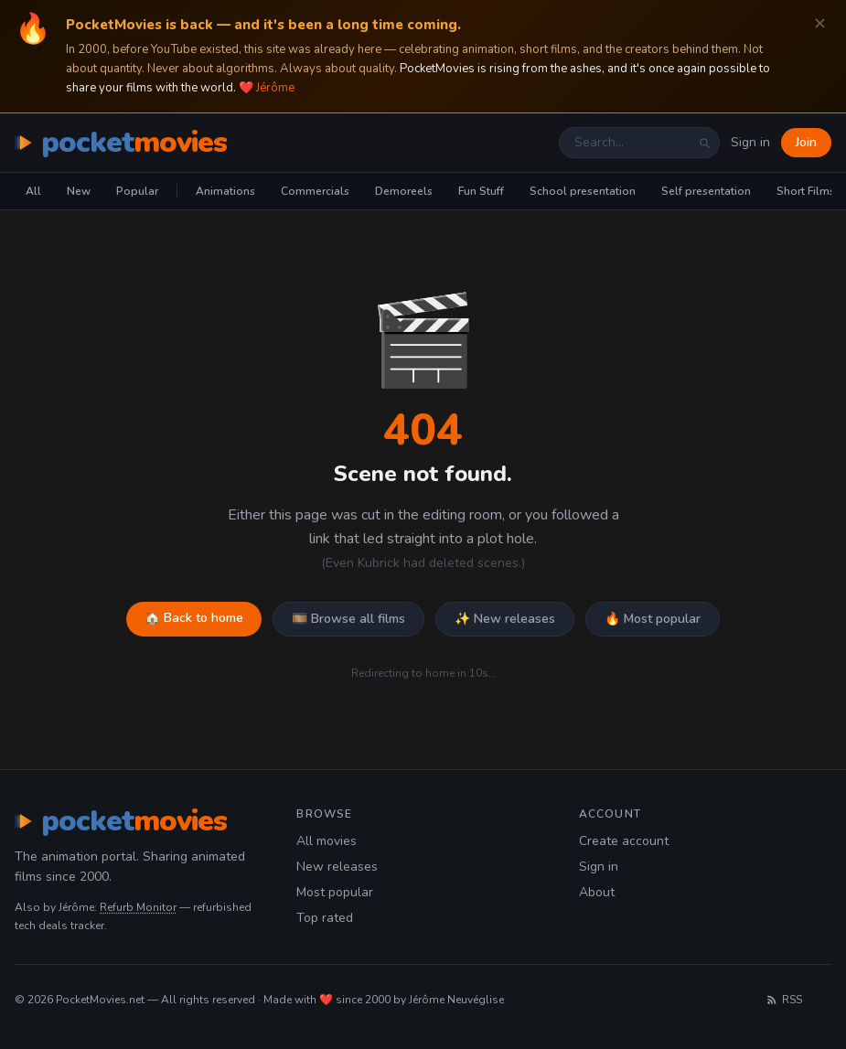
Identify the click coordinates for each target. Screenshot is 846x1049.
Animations (225, 191)
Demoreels (404, 191)
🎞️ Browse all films (348, 618)
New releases (337, 866)
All (33, 191)
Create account (624, 841)
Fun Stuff (481, 191)
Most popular (334, 892)
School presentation (583, 191)
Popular (137, 191)
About (597, 892)
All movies (326, 841)
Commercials (315, 191)
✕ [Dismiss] (820, 24)
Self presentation (706, 191)
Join (806, 142)
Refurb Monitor (138, 907)
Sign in (750, 142)
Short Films (805, 191)
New (79, 191)
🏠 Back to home (194, 617)
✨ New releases (505, 618)
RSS (784, 999)
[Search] (704, 142)
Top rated (324, 917)
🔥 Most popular (653, 618)
